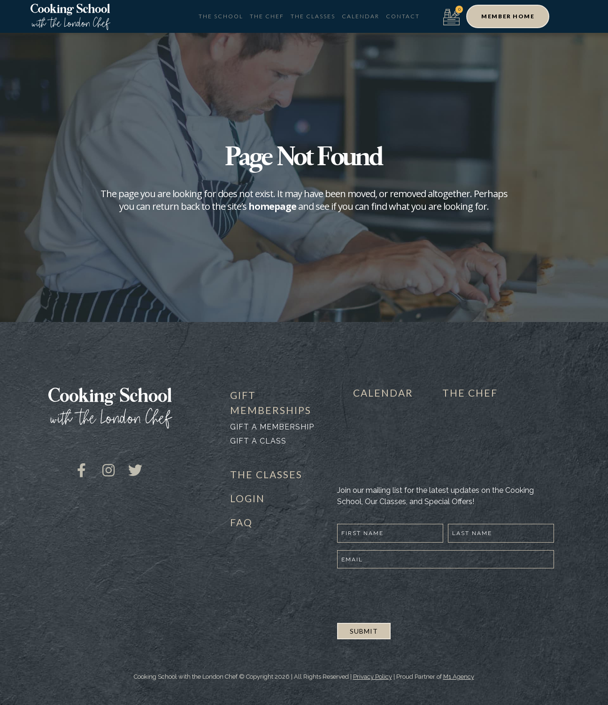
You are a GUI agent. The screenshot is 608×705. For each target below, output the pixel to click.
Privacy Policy (372, 676)
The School (221, 16)
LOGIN (247, 498)
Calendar (360, 16)
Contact (403, 16)
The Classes (313, 16)
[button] (507, 16)
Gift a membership (272, 426)
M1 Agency (458, 676)
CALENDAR (383, 392)
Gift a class (258, 441)
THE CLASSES (266, 474)
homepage (272, 206)
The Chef (267, 16)
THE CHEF (470, 392)
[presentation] (408, 594)
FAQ (241, 522)
